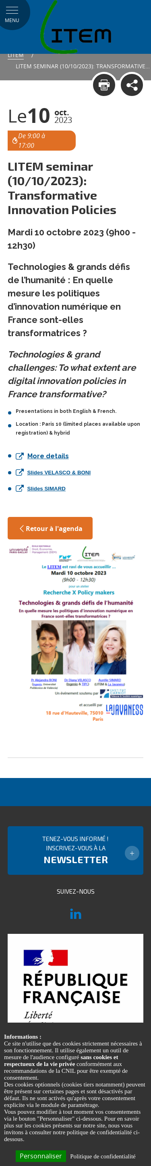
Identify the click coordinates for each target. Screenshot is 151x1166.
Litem (16, 55)
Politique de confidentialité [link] (102, 1156)
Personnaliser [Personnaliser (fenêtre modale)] (41, 1156)
